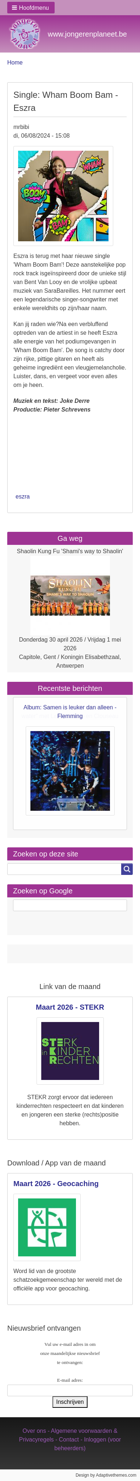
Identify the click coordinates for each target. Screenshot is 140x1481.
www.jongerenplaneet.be (87, 34)
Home (15, 62)
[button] (31, 7)
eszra (23, 496)
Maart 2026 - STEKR (70, 1007)
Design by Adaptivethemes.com (106, 1475)
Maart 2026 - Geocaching (56, 1184)
